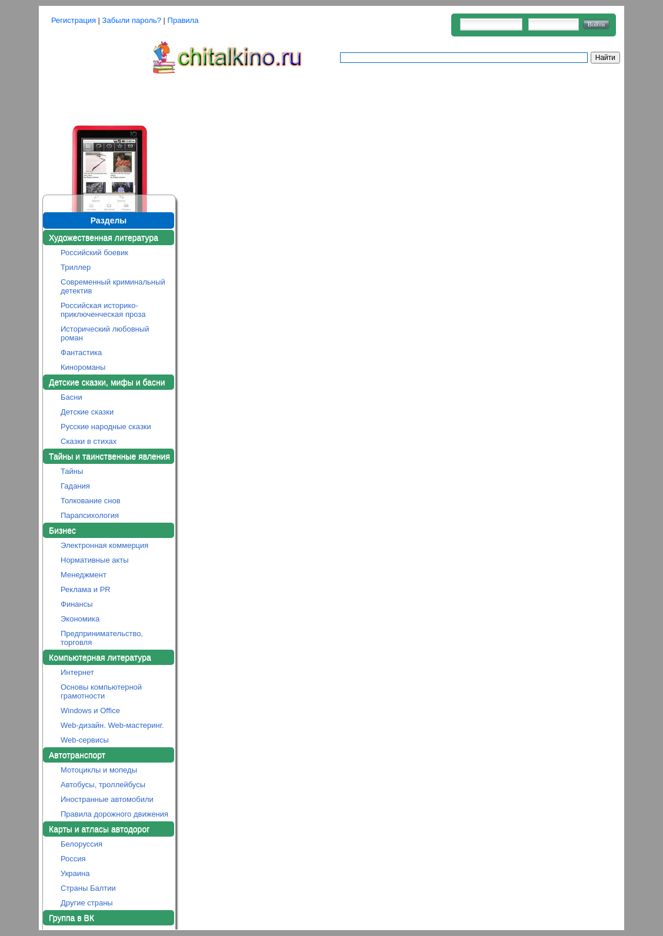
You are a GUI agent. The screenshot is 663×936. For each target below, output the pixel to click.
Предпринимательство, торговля (102, 638)
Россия (73, 858)
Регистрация (73, 20)
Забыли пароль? (131, 20)
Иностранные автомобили (107, 799)
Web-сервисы (85, 740)
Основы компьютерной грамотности (101, 691)
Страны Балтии (88, 888)
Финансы (77, 604)
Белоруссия (81, 844)
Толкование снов (91, 500)
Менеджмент (83, 574)
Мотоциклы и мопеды (99, 769)
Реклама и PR (86, 589)
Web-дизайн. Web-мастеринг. (112, 725)
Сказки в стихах (88, 441)
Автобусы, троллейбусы (103, 784)
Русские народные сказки (106, 426)
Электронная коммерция (104, 545)
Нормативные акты (95, 560)
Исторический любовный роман (105, 333)
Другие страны (87, 902)
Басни (71, 397)
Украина (75, 873)
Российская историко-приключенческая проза (103, 310)
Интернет (77, 672)
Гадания (75, 486)
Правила (183, 20)
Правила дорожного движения (114, 814)
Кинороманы (83, 367)
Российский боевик (94, 252)
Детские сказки (87, 411)
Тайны (72, 471)
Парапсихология (90, 515)
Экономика (80, 618)
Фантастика (81, 352)
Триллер (76, 267)
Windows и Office (90, 710)
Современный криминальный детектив (113, 286)
